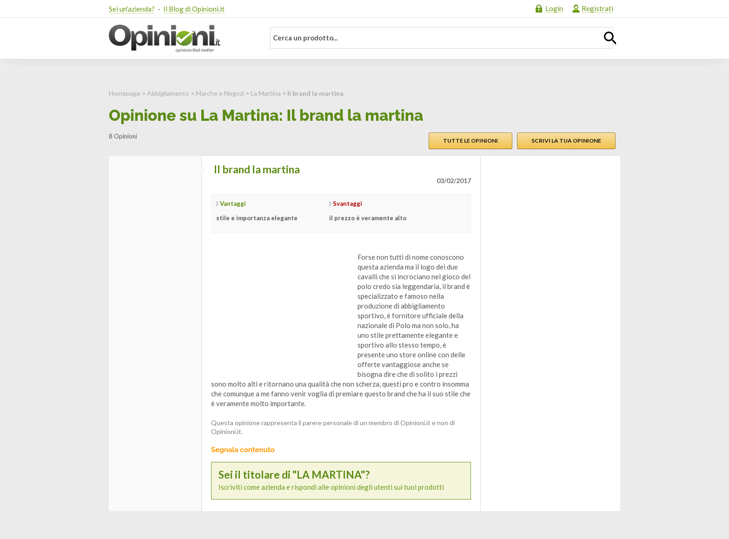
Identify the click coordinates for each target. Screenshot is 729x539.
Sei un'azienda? (132, 9)
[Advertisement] (281, 310)
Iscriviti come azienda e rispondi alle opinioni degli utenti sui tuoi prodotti (341, 480)
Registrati (597, 8)
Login (554, 8)
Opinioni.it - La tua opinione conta (181, 38)
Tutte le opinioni (470, 140)
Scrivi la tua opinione (566, 140)
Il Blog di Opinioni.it (194, 9)
